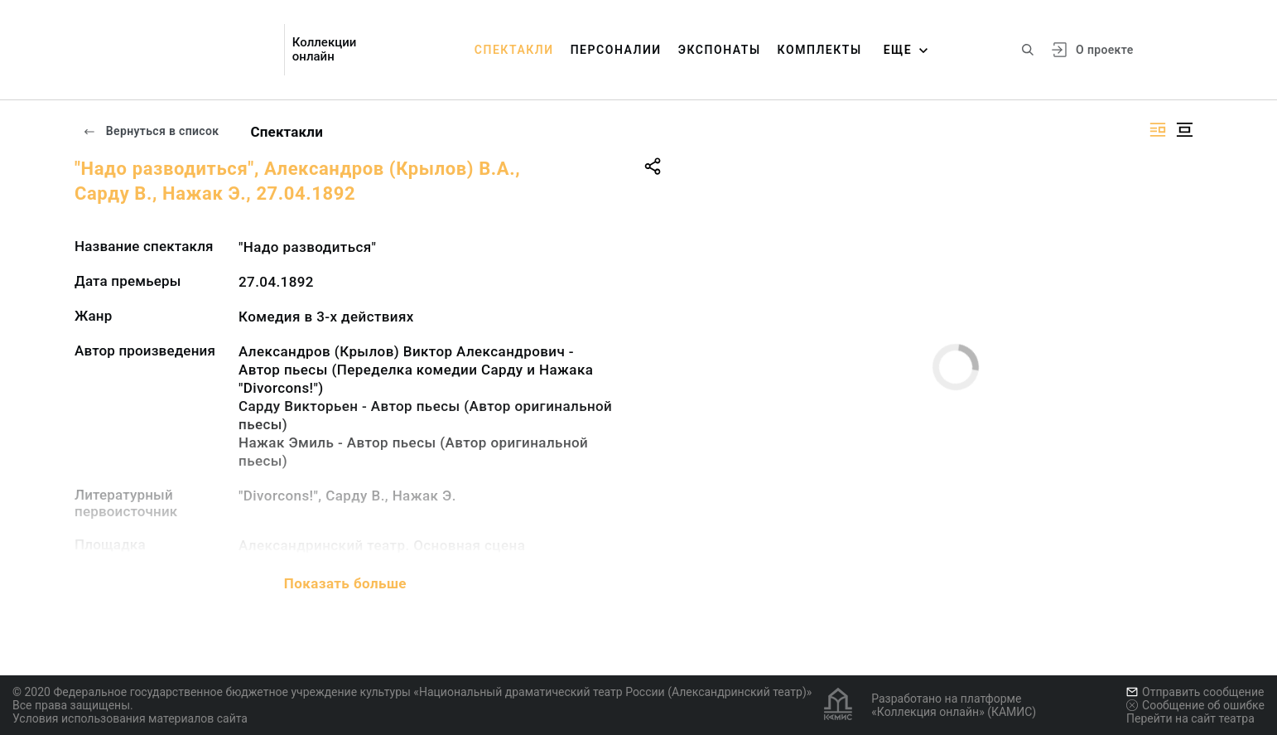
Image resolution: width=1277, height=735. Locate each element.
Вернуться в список (151, 131)
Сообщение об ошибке (1195, 705)
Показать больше (345, 583)
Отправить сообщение (1195, 692)
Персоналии (616, 49)
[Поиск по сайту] (1027, 49)
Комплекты (820, 49)
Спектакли (514, 49)
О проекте (1104, 49)
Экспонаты (719, 49)
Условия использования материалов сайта (130, 718)
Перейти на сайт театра (1190, 718)
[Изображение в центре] (1184, 129)
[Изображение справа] (1157, 129)
